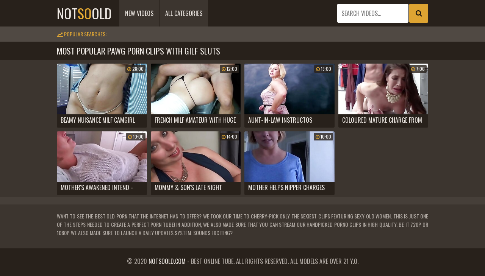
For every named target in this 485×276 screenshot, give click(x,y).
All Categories (183, 13)
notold (84, 13)
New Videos (139, 13)
